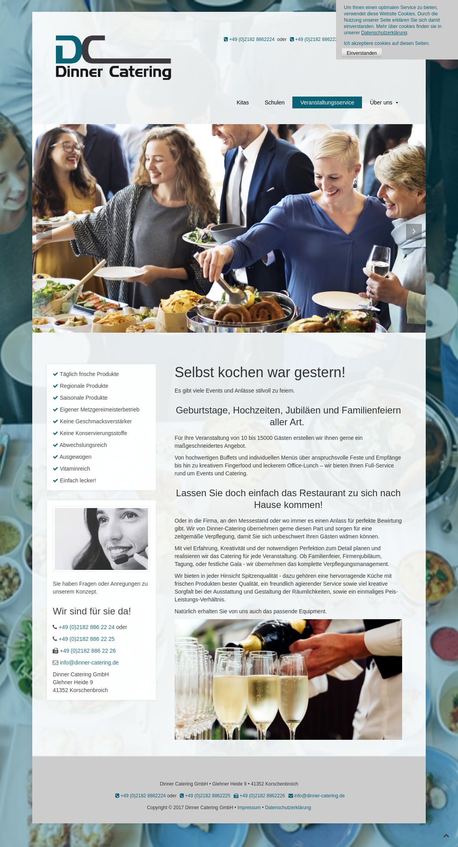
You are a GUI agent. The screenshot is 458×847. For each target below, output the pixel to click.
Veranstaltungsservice (327, 102)
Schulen (275, 102)
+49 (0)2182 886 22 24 (48, 627)
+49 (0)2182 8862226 (259, 796)
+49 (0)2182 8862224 (249, 39)
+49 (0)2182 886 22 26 (49, 651)
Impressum (248, 807)
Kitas (243, 102)
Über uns (381, 102)
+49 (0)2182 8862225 (315, 39)
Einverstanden (362, 53)
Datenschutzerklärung (288, 807)
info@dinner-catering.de (50, 662)
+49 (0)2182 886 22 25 (48, 639)
